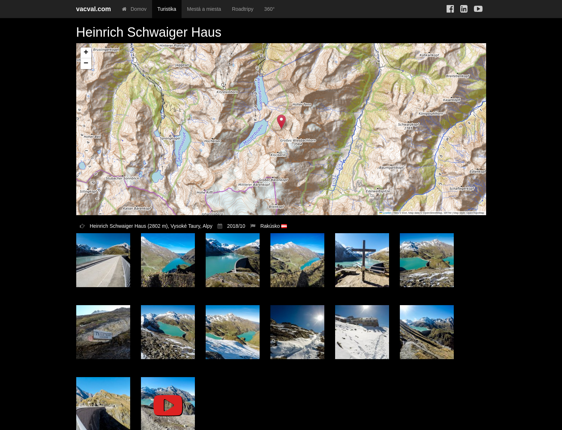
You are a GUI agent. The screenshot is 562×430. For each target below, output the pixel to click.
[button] (281, 121)
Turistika (166, 9)
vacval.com (93, 9)
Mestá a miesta (204, 9)
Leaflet (385, 212)
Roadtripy (242, 9)
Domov (134, 9)
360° (269, 9)
